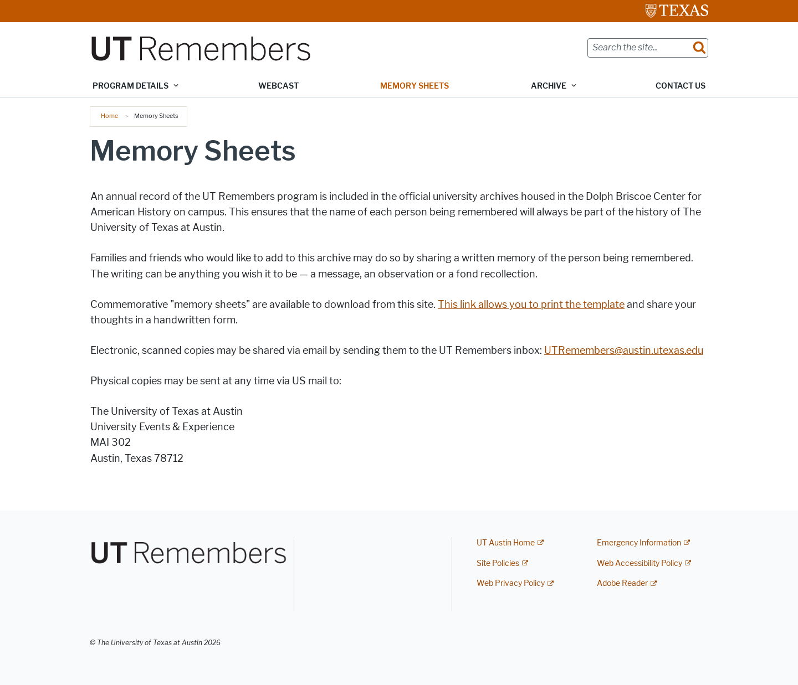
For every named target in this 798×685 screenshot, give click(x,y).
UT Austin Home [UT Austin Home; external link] (506, 543)
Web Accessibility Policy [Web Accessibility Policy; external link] (639, 563)
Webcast (278, 86)
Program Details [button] (130, 86)
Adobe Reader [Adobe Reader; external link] (622, 583)
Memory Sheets (414, 86)
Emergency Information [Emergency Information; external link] (639, 543)
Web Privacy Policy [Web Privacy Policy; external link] (511, 583)
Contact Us (680, 86)
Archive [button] (548, 86)
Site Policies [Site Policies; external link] (498, 563)
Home (109, 116)
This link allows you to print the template (531, 304)
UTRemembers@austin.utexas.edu (623, 350)
